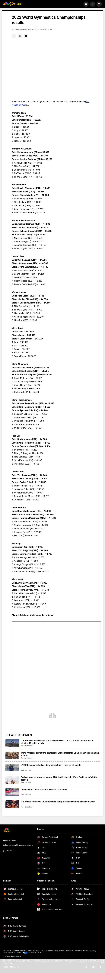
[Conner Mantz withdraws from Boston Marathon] (12, 792)
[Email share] (26, 36)
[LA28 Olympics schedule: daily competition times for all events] (12, 767)
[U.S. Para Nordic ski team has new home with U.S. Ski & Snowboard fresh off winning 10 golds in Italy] (12, 743)
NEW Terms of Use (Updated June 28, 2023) (81, 951)
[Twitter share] (20, 36)
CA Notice (17, 952)
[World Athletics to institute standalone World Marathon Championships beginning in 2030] (12, 755)
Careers (22, 951)
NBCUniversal (16, 957)
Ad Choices (7, 951)
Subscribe (8, 851)
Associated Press (27, 746)
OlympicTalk (18, 29)
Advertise (15, 951)
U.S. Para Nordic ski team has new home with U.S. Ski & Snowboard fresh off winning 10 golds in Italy (57, 741)
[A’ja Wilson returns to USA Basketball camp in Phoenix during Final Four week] (12, 804)
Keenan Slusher (26, 758)
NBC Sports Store (51, 951)
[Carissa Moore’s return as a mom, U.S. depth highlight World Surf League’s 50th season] (12, 780)
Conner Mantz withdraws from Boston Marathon (44, 789)
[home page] (12, 4)
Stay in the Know (9, 841)
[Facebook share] (14, 36)
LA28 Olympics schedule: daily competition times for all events (51, 765)
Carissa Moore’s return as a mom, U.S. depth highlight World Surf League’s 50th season (59, 778)
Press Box (61, 951)
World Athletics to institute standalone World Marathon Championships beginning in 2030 (60, 754)
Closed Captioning (33, 951)
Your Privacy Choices (35, 952)
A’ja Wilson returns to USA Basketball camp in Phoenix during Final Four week (58, 801)
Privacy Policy (8, 952)
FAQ (42, 951)
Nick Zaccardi (26, 770)
